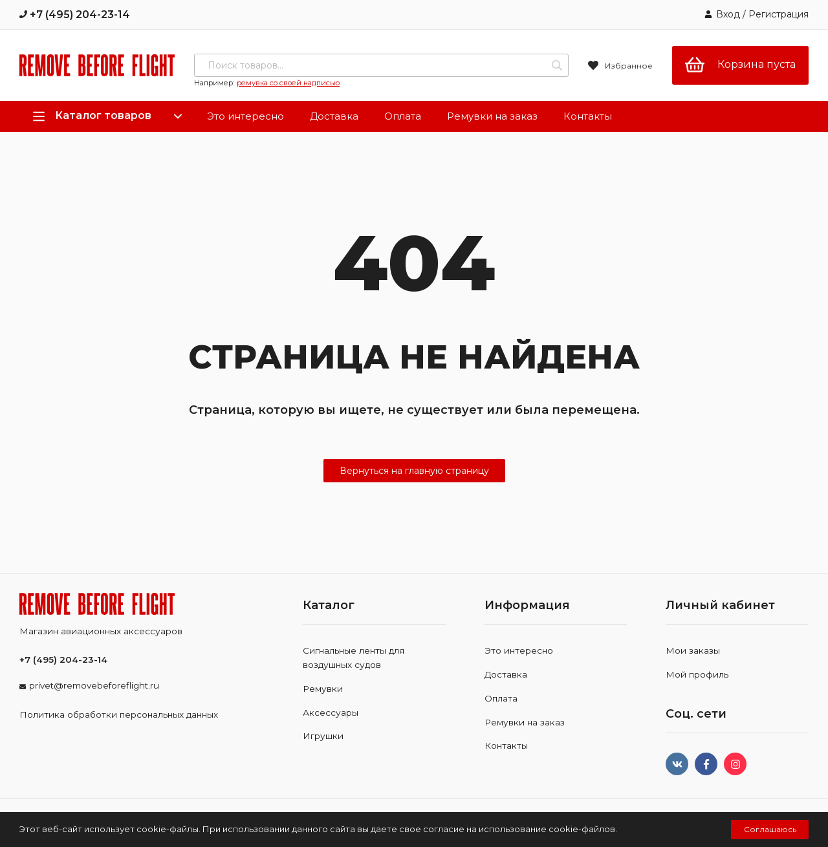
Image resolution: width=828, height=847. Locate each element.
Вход (728, 14)
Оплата (402, 116)
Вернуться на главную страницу (414, 471)
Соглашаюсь (770, 829)
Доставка (334, 116)
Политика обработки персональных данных (118, 714)
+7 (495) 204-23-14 (74, 14)
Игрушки (323, 736)
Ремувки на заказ (492, 116)
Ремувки (323, 688)
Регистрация (778, 14)
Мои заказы (693, 650)
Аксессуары (330, 712)
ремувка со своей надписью (288, 82)
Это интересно (245, 116)
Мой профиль (697, 674)
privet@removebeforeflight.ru (94, 685)
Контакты (587, 116)
